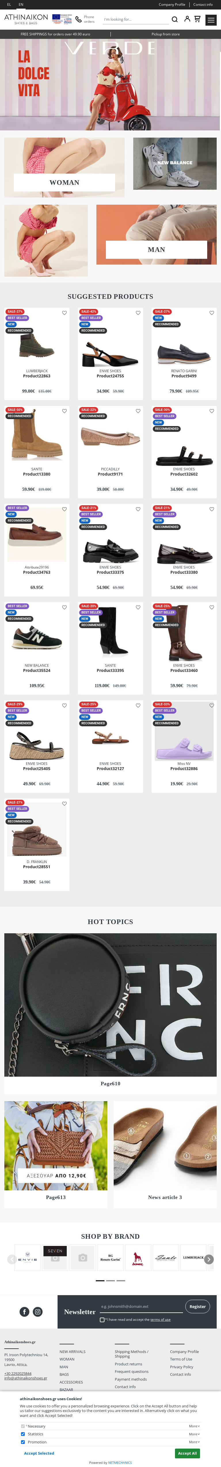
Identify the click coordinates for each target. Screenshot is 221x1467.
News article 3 (165, 1197)
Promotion (37, 1442)
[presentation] (209, 1259)
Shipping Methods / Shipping (131, 1354)
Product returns (128, 1364)
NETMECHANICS (120, 1462)
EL (9, 4)
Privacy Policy (181, 1366)
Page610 (110, 1083)
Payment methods (131, 1379)
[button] (63, 313)
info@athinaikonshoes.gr (25, 1378)
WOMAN (64, 182)
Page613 (56, 1197)
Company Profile (172, 4)
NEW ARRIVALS (72, 1351)
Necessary (36, 1426)
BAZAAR (66, 1389)
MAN (156, 249)
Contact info (203, 4)
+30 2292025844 (17, 1373)
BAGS (64, 1374)
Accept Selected (39, 1453)
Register (198, 1306)
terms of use (160, 1319)
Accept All (187, 1453)
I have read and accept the (139, 1319)
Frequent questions (131, 1371)
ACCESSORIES (71, 1382)
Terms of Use (181, 1359)
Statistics (35, 1434)
